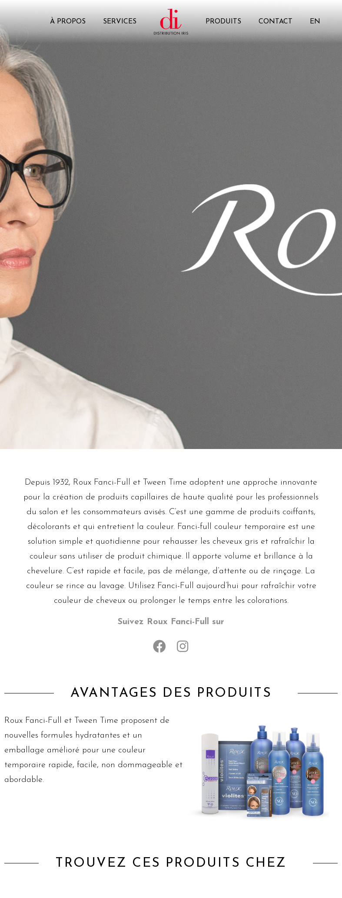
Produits (223, 21)
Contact (275, 21)
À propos (68, 21)
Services (119, 21)
